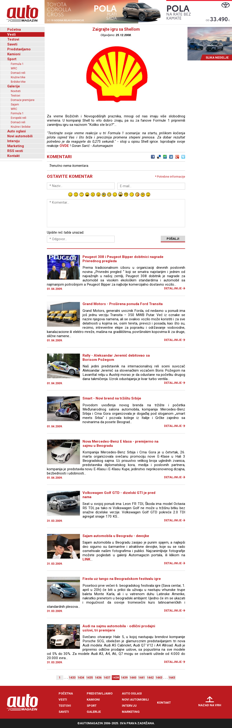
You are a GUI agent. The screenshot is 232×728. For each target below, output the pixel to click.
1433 (72, 677)
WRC (14, 68)
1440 (133, 677)
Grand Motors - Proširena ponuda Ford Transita (122, 304)
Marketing (15, 146)
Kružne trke (18, 77)
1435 (89, 677)
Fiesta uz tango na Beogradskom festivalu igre (121, 579)
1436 (98, 677)
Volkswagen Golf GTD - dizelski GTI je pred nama (118, 495)
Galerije (13, 86)
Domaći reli (18, 73)
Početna (14, 29)
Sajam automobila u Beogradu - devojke (115, 536)
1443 (159, 677)
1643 (171, 677)
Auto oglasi (16, 131)
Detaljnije (173, 288)
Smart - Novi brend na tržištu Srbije (111, 398)
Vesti (11, 34)
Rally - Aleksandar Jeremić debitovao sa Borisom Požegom (116, 357)
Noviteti (16, 91)
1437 (107, 677)
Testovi (13, 39)
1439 (124, 677)
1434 (81, 677)
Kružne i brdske (20, 126)
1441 (141, 677)
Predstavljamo (19, 49)
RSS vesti (15, 151)
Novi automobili (20, 136)
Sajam (15, 104)
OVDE (64, 146)
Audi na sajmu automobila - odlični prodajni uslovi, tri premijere (118, 628)
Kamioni (13, 54)
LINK (86, 559)
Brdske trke (18, 81)
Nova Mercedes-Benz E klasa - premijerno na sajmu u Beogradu (120, 443)
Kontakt (13, 156)
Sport (11, 59)
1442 (150, 677)
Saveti (12, 44)
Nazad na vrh (209, 705)
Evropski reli (18, 117)
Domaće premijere (22, 100)
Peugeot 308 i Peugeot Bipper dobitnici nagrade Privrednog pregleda (122, 259)
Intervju (13, 141)
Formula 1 (17, 64)
